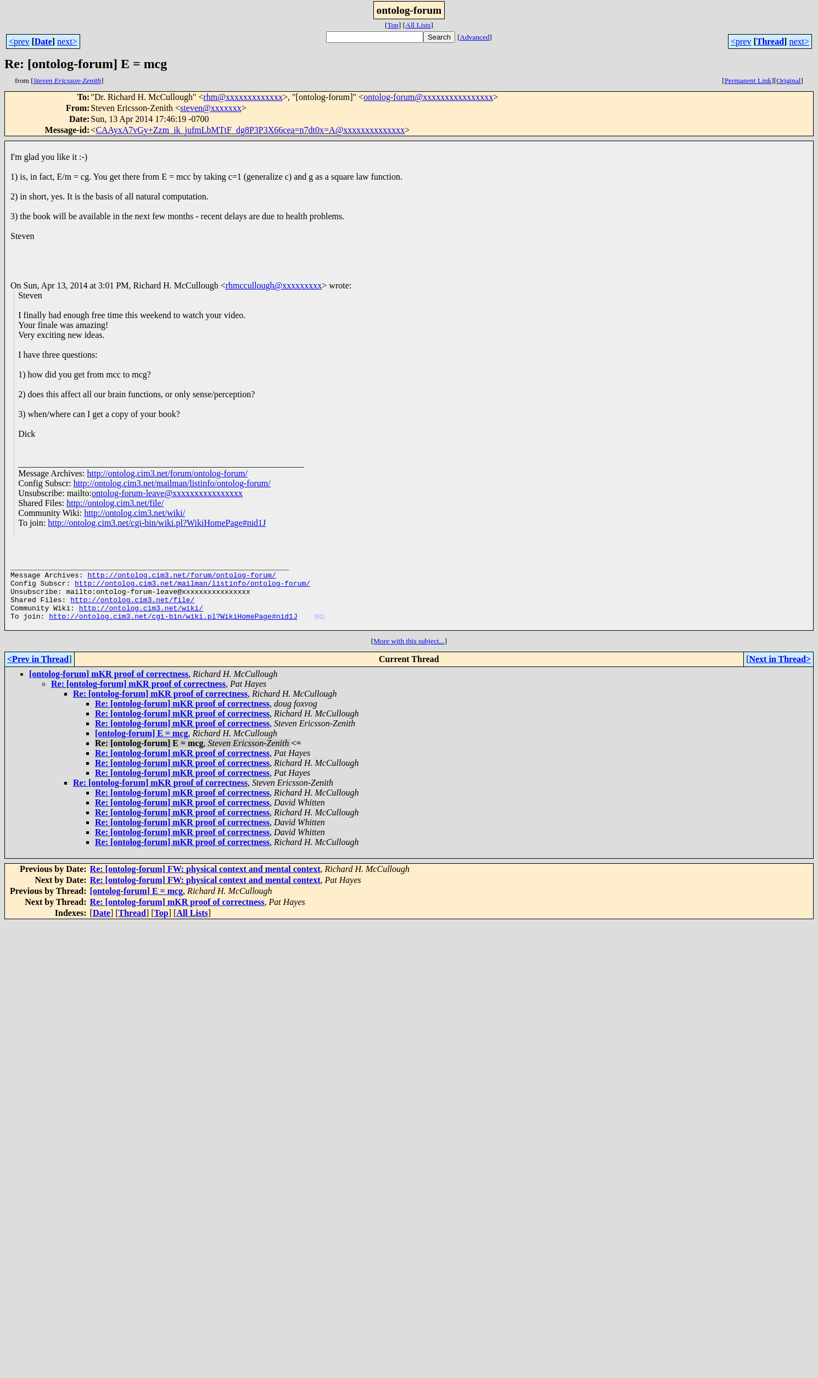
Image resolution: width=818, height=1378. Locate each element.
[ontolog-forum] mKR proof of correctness (108, 688)
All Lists (417, 25)
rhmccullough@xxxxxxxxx (274, 285)
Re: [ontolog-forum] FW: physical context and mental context (205, 883)
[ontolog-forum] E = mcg (141, 748)
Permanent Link (748, 80)
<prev (19, 41)
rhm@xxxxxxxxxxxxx (243, 97)
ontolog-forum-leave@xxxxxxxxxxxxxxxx (167, 493)
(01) (319, 630)
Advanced (475, 37)
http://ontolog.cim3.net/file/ (115, 503)
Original (788, 80)
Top (393, 25)
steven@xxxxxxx (211, 108)
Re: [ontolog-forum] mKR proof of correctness (138, 698)
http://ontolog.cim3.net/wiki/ (134, 513)
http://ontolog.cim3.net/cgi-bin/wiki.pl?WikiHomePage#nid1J (157, 522)
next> (67, 41)
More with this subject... (409, 656)
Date (43, 41)
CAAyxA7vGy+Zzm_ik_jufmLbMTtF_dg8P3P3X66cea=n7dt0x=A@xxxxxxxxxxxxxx (250, 130)
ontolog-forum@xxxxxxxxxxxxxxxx (428, 97)
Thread (770, 41)
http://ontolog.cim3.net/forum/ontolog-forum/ (167, 473)
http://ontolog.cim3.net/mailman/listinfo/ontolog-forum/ (172, 483)
